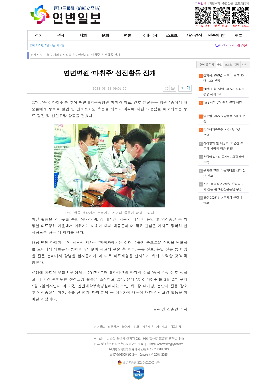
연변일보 (99, 326)
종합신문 (227, 3)
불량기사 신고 (130, 326)
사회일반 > (70, 54)
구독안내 (201, 3)
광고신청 (175, 326)
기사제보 (161, 326)
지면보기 (214, 3)
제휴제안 (147, 326)
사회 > (58, 54)
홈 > (50, 54)
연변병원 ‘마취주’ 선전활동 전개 (99, 54)
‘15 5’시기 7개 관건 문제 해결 (222, 102)
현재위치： (38, 54)
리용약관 (113, 326)
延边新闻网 (242, 3)
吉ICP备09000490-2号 (123, 354)
